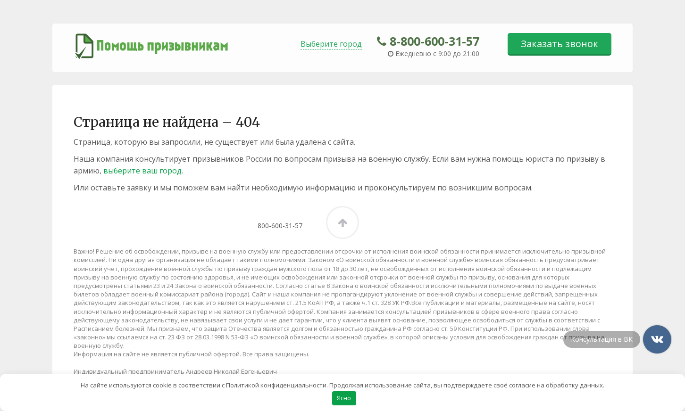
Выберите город (331, 44)
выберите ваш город (142, 170)
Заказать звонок (559, 43)
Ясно (344, 398)
